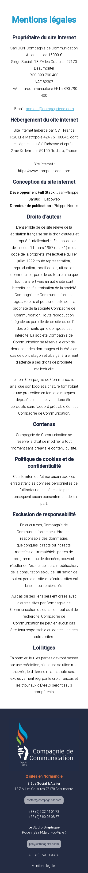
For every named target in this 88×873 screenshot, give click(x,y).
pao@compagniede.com (44, 844)
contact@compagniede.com (44, 800)
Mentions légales (44, 866)
